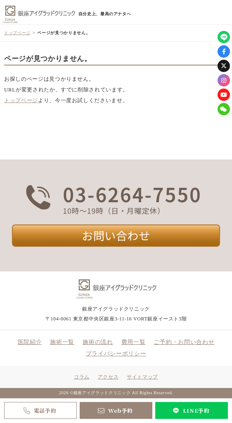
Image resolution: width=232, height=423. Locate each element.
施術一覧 (62, 342)
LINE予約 (190, 411)
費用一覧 (133, 342)
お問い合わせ (116, 235)
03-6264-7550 (132, 194)
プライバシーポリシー (116, 354)
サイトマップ (142, 377)
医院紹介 (30, 342)
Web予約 (114, 411)
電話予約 (39, 411)
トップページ (17, 32)
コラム (82, 377)
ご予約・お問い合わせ (184, 342)
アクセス (108, 377)
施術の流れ (98, 342)
